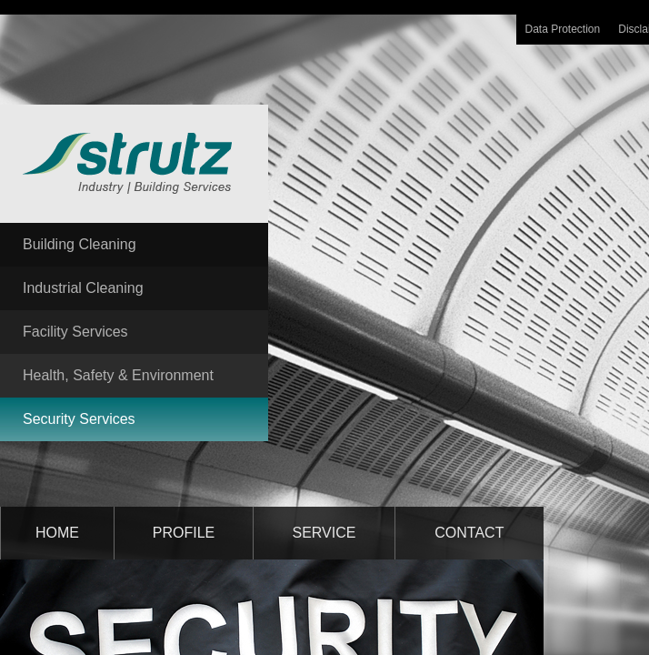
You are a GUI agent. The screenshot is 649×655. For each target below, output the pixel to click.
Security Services (79, 419)
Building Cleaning (79, 244)
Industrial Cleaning (83, 288)
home (57, 532)
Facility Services (75, 331)
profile (184, 532)
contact (469, 532)
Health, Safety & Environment (118, 375)
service (324, 532)
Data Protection (563, 29)
